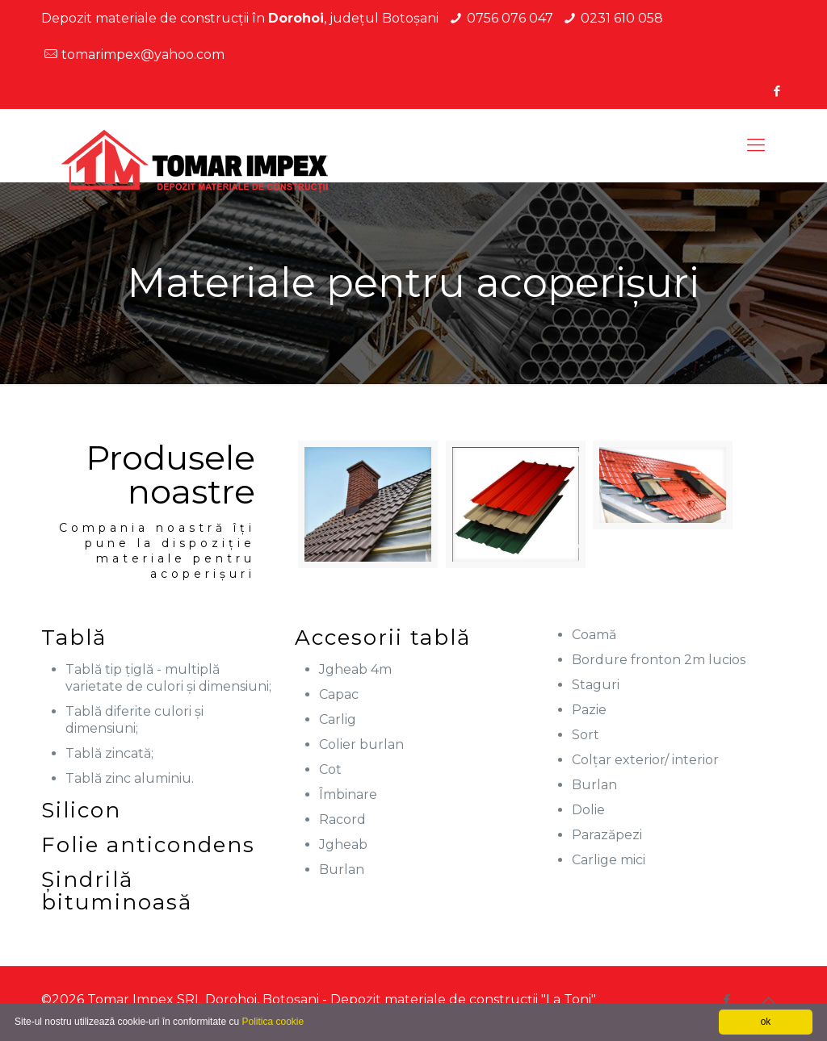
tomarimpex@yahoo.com (143, 54)
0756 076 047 (510, 18)
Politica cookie (272, 1021)
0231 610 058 (622, 18)
